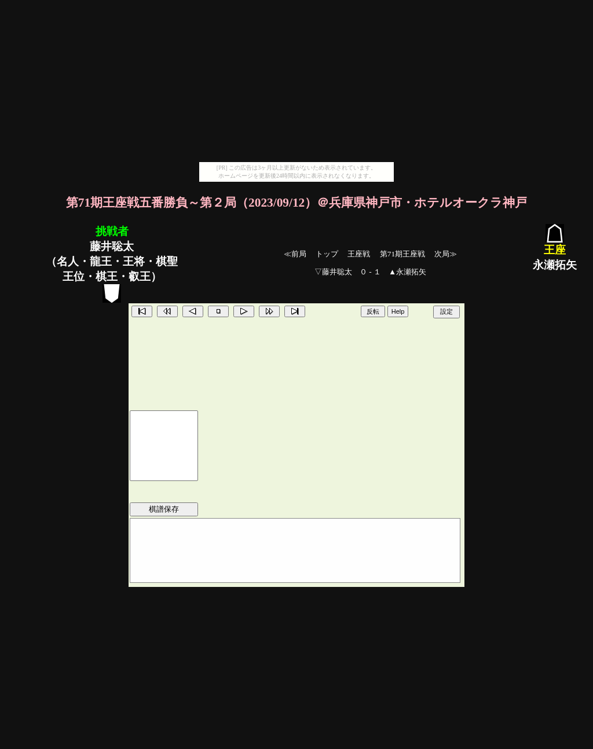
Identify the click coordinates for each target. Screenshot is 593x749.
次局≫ (445, 253)
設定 (446, 311)
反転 (373, 311)
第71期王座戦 (402, 253)
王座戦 (358, 253)
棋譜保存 (164, 509)
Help (398, 311)
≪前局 (295, 253)
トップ (327, 253)
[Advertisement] (296, 81)
